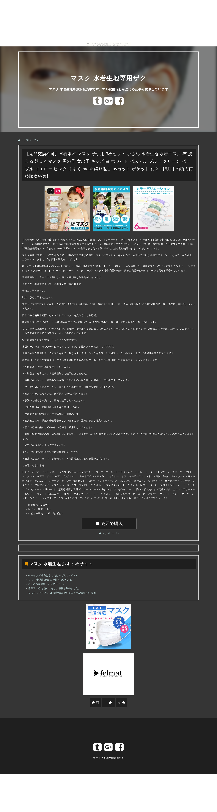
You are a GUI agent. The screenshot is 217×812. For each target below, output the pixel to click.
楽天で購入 (109, 523)
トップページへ (28, 140)
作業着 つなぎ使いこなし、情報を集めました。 (54, 588)
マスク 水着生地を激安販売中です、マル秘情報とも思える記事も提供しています (108, 89)
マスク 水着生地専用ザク (108, 78)
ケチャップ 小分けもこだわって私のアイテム (53, 575)
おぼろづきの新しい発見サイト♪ (46, 584)
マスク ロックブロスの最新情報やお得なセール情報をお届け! (62, 592)
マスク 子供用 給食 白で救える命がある (50, 579)
